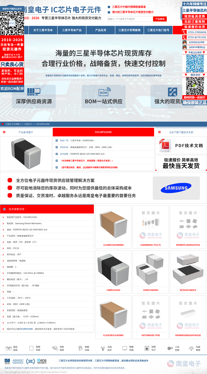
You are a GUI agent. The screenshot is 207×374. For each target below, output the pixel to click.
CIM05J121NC (113, 290)
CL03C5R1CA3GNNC (113, 335)
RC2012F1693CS (188, 290)
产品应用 (100, 30)
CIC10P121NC (43, 124)
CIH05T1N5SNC (151, 290)
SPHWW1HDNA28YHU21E (188, 335)
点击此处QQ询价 (197, 42)
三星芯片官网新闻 (130, 30)
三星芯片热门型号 (158, 30)
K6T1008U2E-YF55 (151, 335)
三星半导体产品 (72, 30)
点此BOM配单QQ (197, 47)
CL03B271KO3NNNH (113, 245)
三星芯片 (28, 124)
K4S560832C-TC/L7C (151, 245)
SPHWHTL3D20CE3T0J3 (188, 245)
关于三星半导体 (43, 30)
